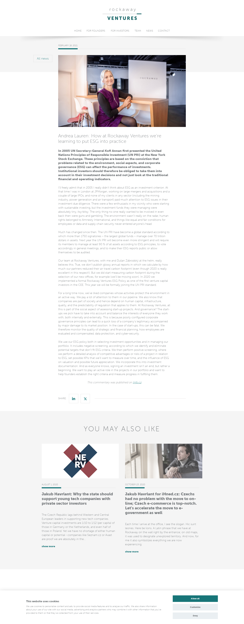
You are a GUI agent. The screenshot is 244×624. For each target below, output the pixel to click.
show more (48, 546)
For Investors (120, 30)
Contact (164, 30)
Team (138, 30)
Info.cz (137, 382)
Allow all (195, 598)
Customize (195, 607)
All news (43, 58)
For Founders (96, 30)
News (149, 30)
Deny (195, 616)
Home (78, 30)
